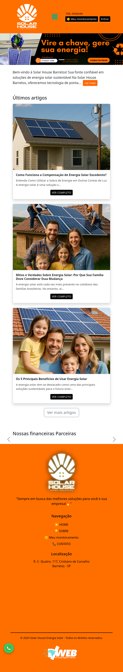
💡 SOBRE (61, 531)
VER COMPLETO (61, 192)
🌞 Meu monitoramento (82, 19)
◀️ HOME (61, 524)
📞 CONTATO (61, 544)
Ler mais (90, 83)
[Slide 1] (61, 60)
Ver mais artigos (61, 412)
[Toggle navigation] (54, 16)
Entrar (105, 19)
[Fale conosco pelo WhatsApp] (9, 648)
